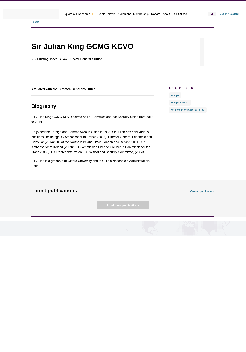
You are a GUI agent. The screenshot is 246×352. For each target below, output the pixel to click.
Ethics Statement (76, 333)
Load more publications (123, 205)
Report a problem (124, 301)
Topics (35, 296)
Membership (135, 14)
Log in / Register (229, 14)
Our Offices (172, 14)
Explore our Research (77, 14)
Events (98, 14)
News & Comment (115, 14)
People (35, 21)
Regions (36, 301)
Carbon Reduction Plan (132, 333)
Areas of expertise (181, 88)
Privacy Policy (56, 333)
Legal (101, 333)
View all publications (203, 191)
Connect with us (45, 265)
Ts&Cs (92, 333)
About (160, 14)
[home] (31, 14)
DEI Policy (111, 333)
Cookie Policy (38, 333)
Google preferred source (129, 306)
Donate (149, 14)
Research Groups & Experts (47, 306)
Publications (38, 311)
